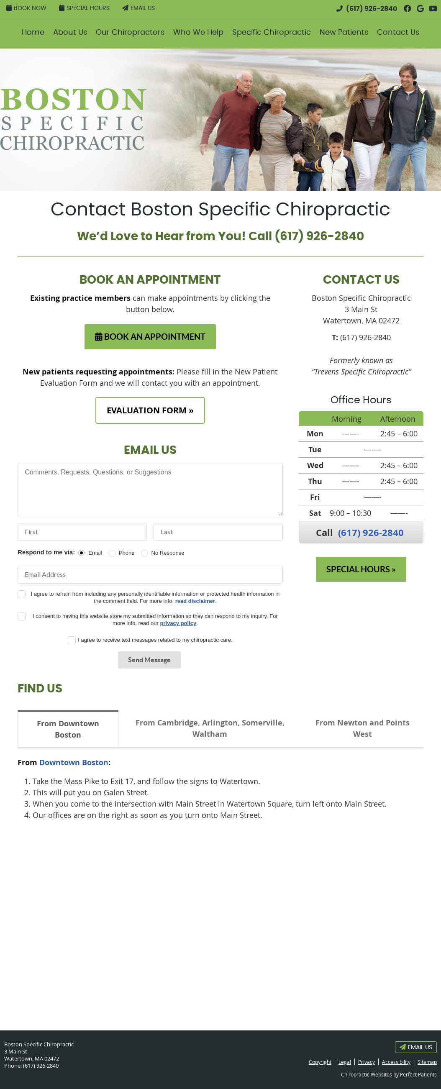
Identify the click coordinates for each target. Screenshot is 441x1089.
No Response (168, 553)
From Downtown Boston (68, 729)
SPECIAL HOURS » (361, 569)
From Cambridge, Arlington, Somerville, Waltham (210, 728)
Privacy (366, 1061)
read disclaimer (195, 601)
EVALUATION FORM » (150, 410)
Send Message (149, 660)
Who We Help (198, 32)
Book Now (26, 8)
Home (33, 32)
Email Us (138, 8)
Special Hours (84, 8)
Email (95, 553)
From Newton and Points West (362, 728)
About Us (70, 32)
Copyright (320, 1061)
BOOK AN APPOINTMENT (150, 336)
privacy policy (178, 623)
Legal (344, 1061)
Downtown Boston (73, 762)
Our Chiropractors (130, 32)
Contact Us (398, 32)
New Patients (344, 32)
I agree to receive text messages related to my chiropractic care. (155, 640)
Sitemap (427, 1061)
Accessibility (396, 1061)
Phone (127, 553)
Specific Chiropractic (271, 32)
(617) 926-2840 (371, 8)
